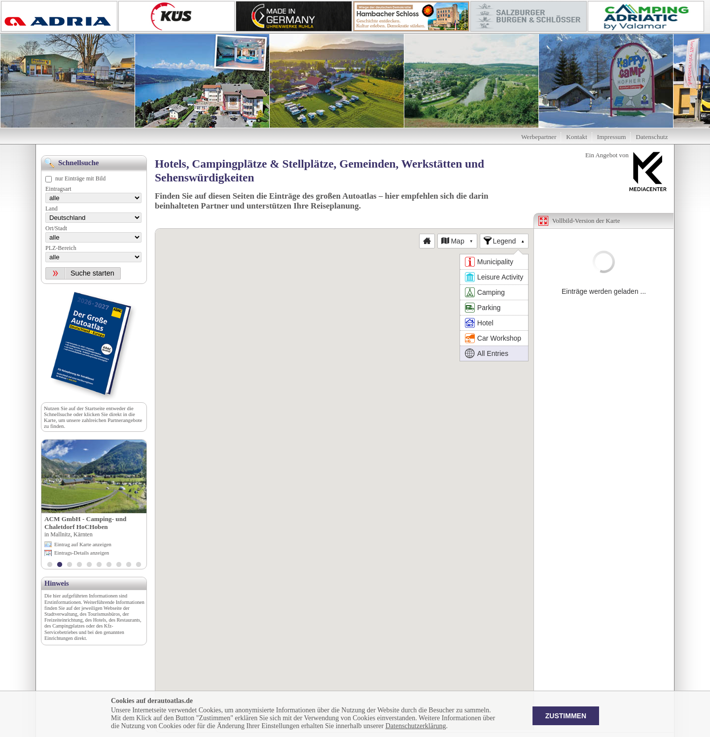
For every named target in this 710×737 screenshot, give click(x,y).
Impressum (611, 136)
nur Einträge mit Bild (80, 178)
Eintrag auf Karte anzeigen (82, 544)
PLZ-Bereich (60, 248)
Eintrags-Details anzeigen (81, 553)
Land (51, 208)
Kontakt (576, 136)
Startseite (95, 408)
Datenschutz (652, 136)
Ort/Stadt (56, 228)
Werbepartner (538, 136)
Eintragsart (58, 188)
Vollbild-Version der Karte (586, 220)
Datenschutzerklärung (416, 726)
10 (138, 565)
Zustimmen (565, 716)
